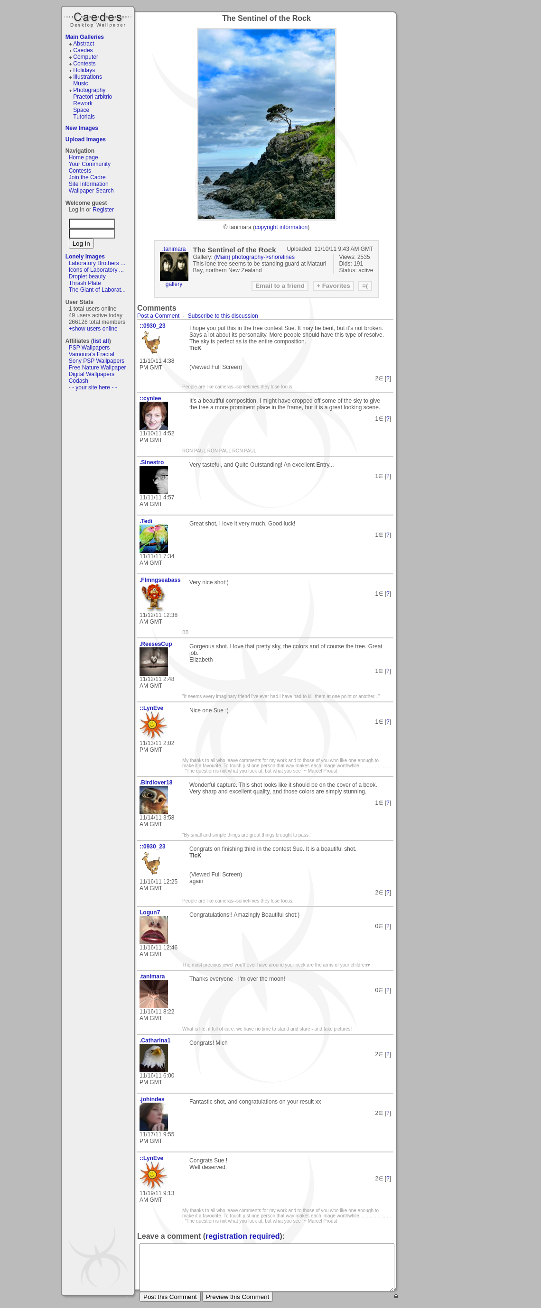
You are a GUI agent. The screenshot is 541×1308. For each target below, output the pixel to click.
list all (101, 341)
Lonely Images (85, 256)
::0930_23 (153, 325)
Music (80, 83)
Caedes (98, 18)
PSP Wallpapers (89, 347)
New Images (81, 128)
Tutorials (84, 116)
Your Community (90, 164)
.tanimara (174, 249)
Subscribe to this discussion (223, 316)
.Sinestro (152, 462)
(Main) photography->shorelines (254, 257)
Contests (84, 63)
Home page (83, 157)
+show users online (93, 328)
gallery (174, 284)
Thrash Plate (85, 283)
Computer (85, 57)
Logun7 (150, 912)
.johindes (152, 1099)
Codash (78, 381)
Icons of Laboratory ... (96, 270)
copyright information (281, 227)
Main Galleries (84, 37)
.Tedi (146, 521)
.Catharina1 (155, 1040)
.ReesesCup (156, 644)
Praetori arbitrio (92, 96)
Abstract (83, 43)
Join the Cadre (87, 177)
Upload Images (85, 139)
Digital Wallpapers (91, 374)
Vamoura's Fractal (91, 354)
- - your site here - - (93, 387)
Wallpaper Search (91, 190)
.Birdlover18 (156, 782)
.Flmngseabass (160, 580)
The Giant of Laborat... (97, 289)
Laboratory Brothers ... (97, 263)
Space (81, 110)
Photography (89, 90)
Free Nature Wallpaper (97, 367)
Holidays (84, 70)
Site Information (89, 184)
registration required (242, 1236)
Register (103, 209)
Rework (83, 103)
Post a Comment (158, 316)
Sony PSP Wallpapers (96, 361)
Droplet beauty (87, 276)
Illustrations (87, 77)
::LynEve (151, 708)
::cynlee (150, 398)
